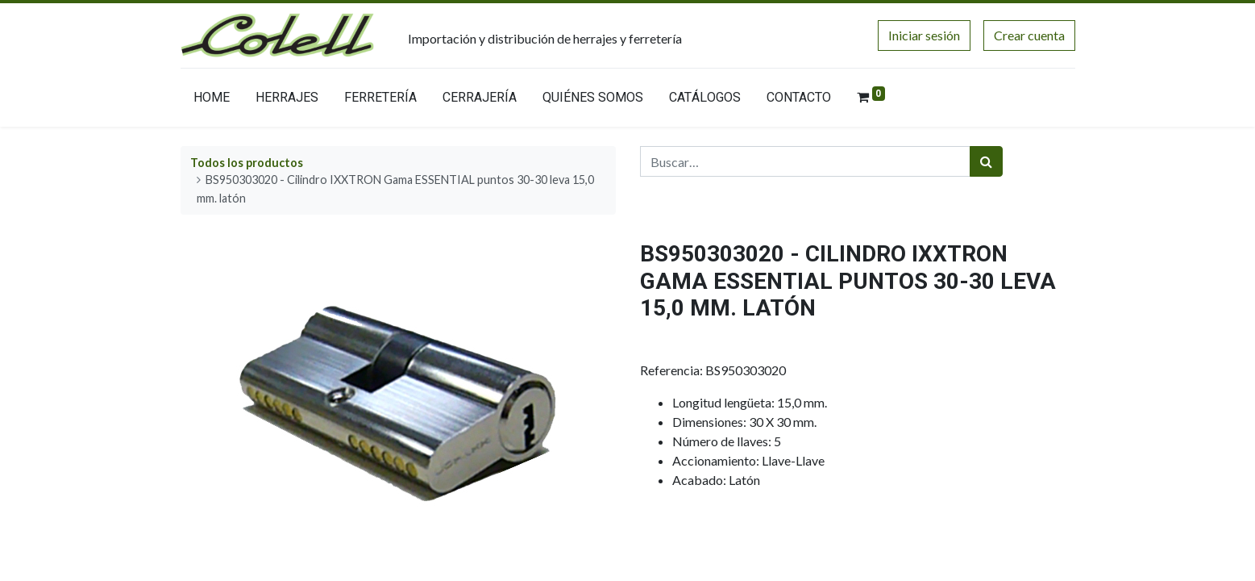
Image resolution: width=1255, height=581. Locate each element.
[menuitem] (211, 101)
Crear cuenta (1029, 35)
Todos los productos (246, 162)
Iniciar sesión (924, 35)
